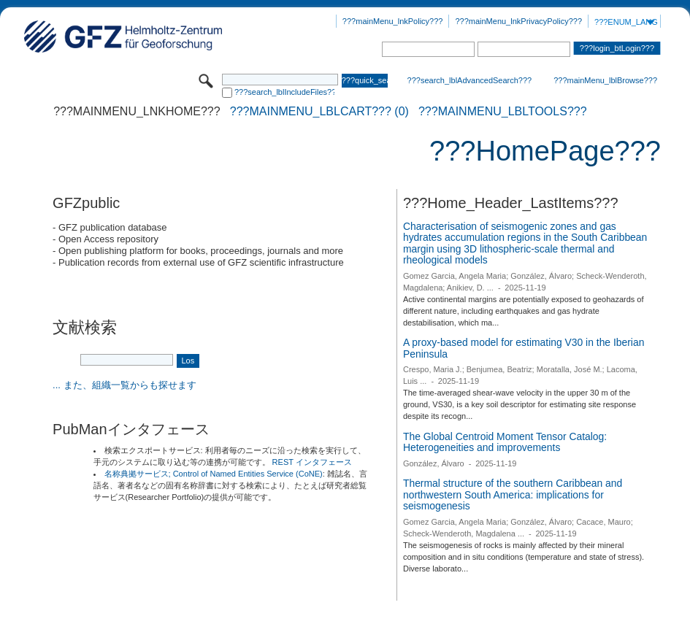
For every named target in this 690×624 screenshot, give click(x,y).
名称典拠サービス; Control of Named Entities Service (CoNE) (213, 473)
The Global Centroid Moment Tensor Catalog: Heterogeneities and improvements (505, 442)
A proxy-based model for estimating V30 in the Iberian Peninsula (523, 348)
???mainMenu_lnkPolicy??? (392, 21)
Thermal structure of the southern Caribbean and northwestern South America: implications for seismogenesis (512, 494)
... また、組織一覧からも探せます (124, 385)
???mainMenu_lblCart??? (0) (319, 112)
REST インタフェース (312, 462)
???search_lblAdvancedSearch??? (469, 80)
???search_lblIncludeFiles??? (284, 92)
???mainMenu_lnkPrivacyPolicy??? (518, 21)
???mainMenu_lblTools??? (502, 112)
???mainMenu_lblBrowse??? (605, 80)
